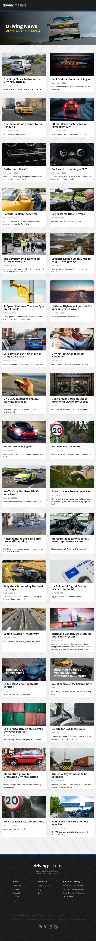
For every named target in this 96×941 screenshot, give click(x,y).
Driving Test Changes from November (68, 355)
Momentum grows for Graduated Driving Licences (21, 775)
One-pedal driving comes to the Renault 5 (23, 125)
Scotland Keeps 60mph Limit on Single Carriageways (71, 260)
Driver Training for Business (73, 893)
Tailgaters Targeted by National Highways (23, 588)
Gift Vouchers (68, 897)
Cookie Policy (61, 919)
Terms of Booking (32, 919)
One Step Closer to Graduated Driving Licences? (22, 80)
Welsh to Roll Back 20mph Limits (24, 821)
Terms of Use (16, 919)
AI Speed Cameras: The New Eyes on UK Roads (24, 308)
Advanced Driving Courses (73, 889)
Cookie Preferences (77, 919)
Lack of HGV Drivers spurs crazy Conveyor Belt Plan (23, 730)
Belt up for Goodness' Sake (68, 729)
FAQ (14, 900)
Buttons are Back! (15, 169)
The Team (16, 889)
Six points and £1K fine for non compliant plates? (23, 355)
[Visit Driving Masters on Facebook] (50, 927)
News (40, 893)
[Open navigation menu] (92, 5)
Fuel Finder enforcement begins (71, 79)
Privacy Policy (47, 919)
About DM (16, 885)
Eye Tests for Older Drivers (68, 214)
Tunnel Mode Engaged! (18, 446)
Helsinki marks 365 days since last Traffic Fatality (22, 540)
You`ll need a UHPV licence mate (72, 684)
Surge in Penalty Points (66, 446)
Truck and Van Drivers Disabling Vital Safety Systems (71, 635)
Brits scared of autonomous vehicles (21, 685)
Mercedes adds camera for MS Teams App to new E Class (70, 540)
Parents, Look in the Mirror (20, 214)
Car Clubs (16, 897)
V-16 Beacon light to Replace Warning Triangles (21, 400)
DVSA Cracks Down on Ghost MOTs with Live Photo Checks (70, 400)
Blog (39, 889)
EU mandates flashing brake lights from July (69, 125)
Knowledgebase (44, 885)
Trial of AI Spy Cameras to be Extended (69, 775)
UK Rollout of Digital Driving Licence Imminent (69, 588)
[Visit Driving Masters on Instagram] (40, 927)
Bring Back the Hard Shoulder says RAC (70, 823)
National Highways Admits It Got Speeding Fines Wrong (72, 308)
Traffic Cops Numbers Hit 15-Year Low (21, 493)
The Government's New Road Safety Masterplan (22, 260)
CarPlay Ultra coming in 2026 (69, 169)
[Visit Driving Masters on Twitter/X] (45, 927)
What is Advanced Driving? (73, 885)
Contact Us (16, 893)
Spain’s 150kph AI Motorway (21, 633)
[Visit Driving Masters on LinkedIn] (56, 927)
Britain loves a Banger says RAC (71, 491)
